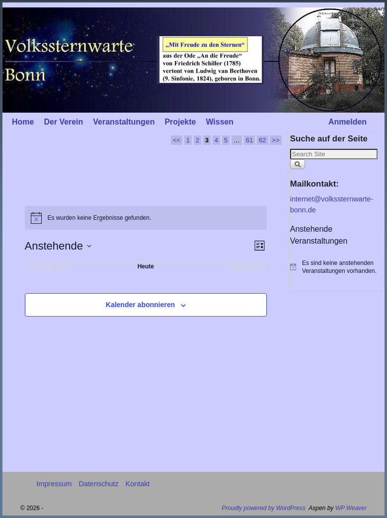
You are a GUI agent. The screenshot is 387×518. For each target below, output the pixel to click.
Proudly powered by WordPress (264, 508)
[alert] (146, 218)
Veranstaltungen (124, 122)
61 (249, 140)
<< (176, 140)
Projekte (180, 122)
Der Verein (63, 122)
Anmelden (347, 122)
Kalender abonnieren (140, 305)
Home (23, 122)
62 (262, 140)
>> (275, 140)
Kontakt (138, 484)
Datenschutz (99, 484)
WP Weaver (351, 508)
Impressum (54, 484)
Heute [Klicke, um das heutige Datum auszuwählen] (146, 266)
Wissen (219, 122)
